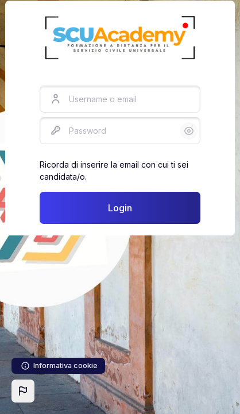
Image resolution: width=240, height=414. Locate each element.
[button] (22, 391)
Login (120, 208)
